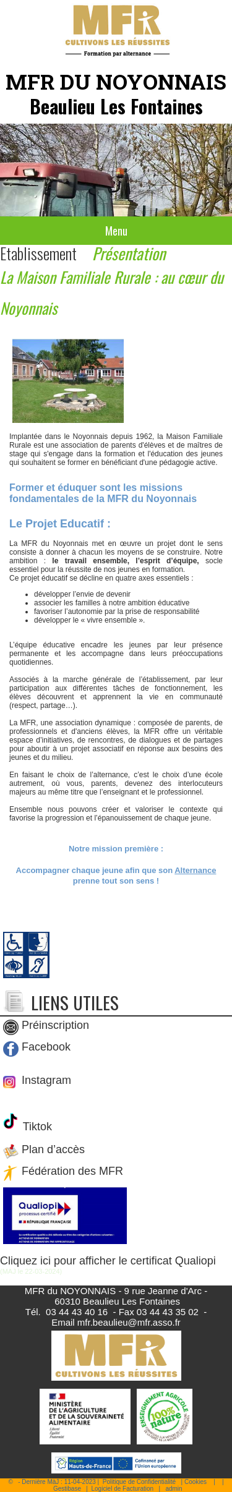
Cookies (195, 1481)
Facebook (46, 1047)
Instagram (45, 1080)
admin (173, 1488)
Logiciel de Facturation (122, 1488)
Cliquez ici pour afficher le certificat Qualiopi (108, 1261)
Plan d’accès (53, 1150)
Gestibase (67, 1488)
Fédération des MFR (72, 1172)
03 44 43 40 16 (77, 1312)
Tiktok (36, 1126)
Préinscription (55, 1025)
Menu (116, 231)
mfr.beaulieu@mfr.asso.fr (129, 1322)
